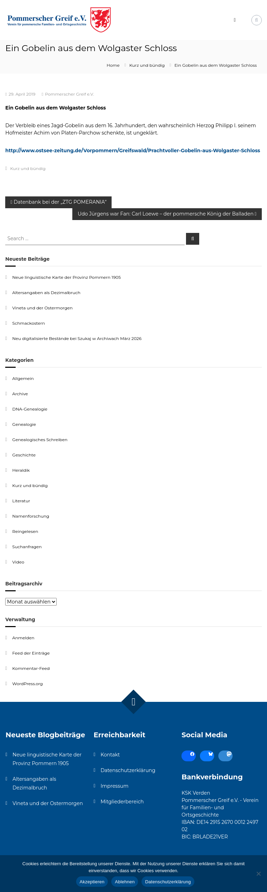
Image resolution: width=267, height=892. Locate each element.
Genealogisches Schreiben (39, 439)
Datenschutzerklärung (127, 770)
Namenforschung (30, 516)
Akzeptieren (92, 881)
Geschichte (23, 454)
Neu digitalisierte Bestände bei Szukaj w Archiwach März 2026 (76, 338)
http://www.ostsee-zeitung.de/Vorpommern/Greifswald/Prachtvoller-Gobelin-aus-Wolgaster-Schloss (132, 150)
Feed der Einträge (31, 653)
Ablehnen (125, 881)
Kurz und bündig (147, 65)
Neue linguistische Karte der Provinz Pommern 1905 (66, 277)
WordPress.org (27, 683)
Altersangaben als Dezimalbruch (46, 292)
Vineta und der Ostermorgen (42, 307)
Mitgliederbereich (122, 801)
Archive (20, 393)
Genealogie (24, 424)
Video (18, 562)
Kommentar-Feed (31, 668)
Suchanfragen (26, 546)
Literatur (21, 500)
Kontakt (110, 755)
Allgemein (23, 378)
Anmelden (23, 637)
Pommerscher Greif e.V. (69, 94)
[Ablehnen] (258, 873)
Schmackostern (28, 323)
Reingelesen (25, 531)
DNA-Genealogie (29, 409)
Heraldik (21, 470)
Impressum (114, 786)
